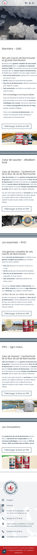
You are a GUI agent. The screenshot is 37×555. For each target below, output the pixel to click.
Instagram (10, 500)
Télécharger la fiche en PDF (16, 126)
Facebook (10, 505)
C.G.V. (25, 550)
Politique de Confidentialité (16, 550)
